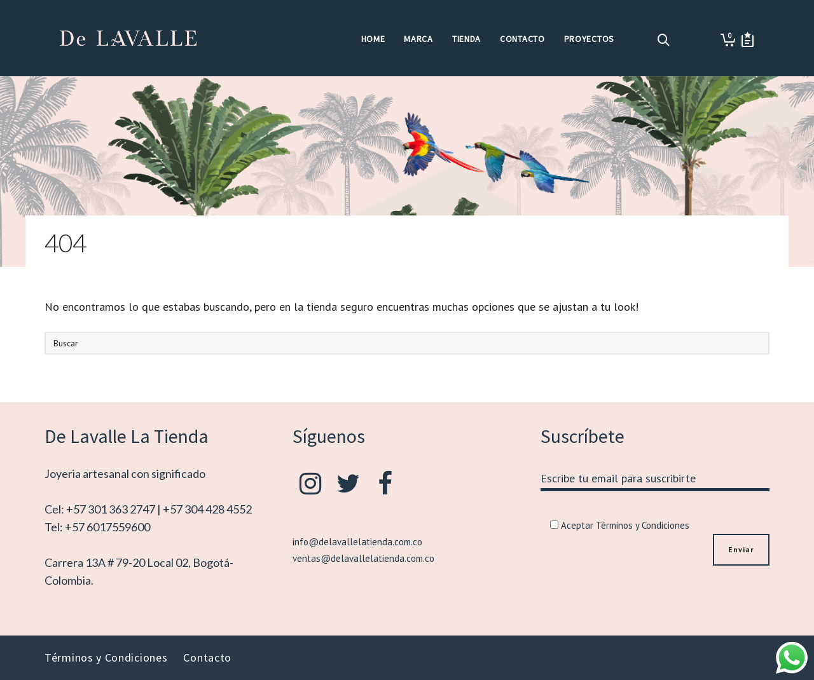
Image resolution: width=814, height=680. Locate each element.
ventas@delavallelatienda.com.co (363, 558)
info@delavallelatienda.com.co (357, 542)
